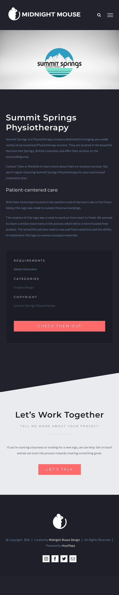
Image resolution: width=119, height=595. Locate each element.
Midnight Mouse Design (64, 540)
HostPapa (68, 546)
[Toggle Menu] (110, 15)
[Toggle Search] (99, 15)
